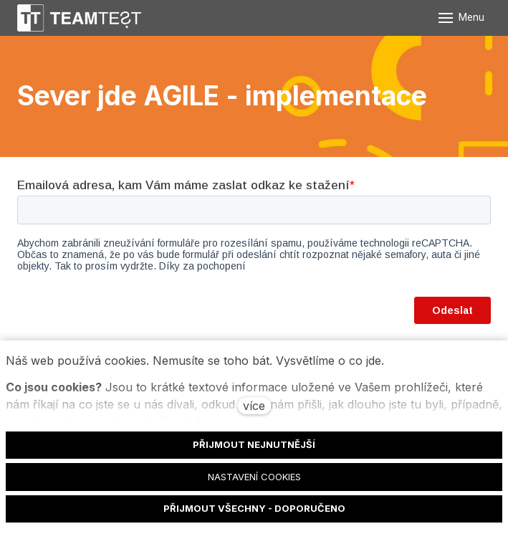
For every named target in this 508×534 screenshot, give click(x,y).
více (254, 406)
